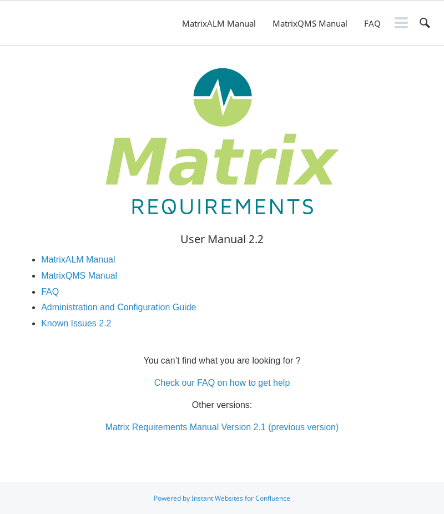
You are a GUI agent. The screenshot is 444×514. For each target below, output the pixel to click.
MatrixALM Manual (219, 23)
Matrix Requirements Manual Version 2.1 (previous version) (222, 427)
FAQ (372, 23)
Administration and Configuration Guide (118, 307)
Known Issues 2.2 (76, 323)
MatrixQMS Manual (310, 23)
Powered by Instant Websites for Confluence (222, 498)
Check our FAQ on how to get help (222, 382)
